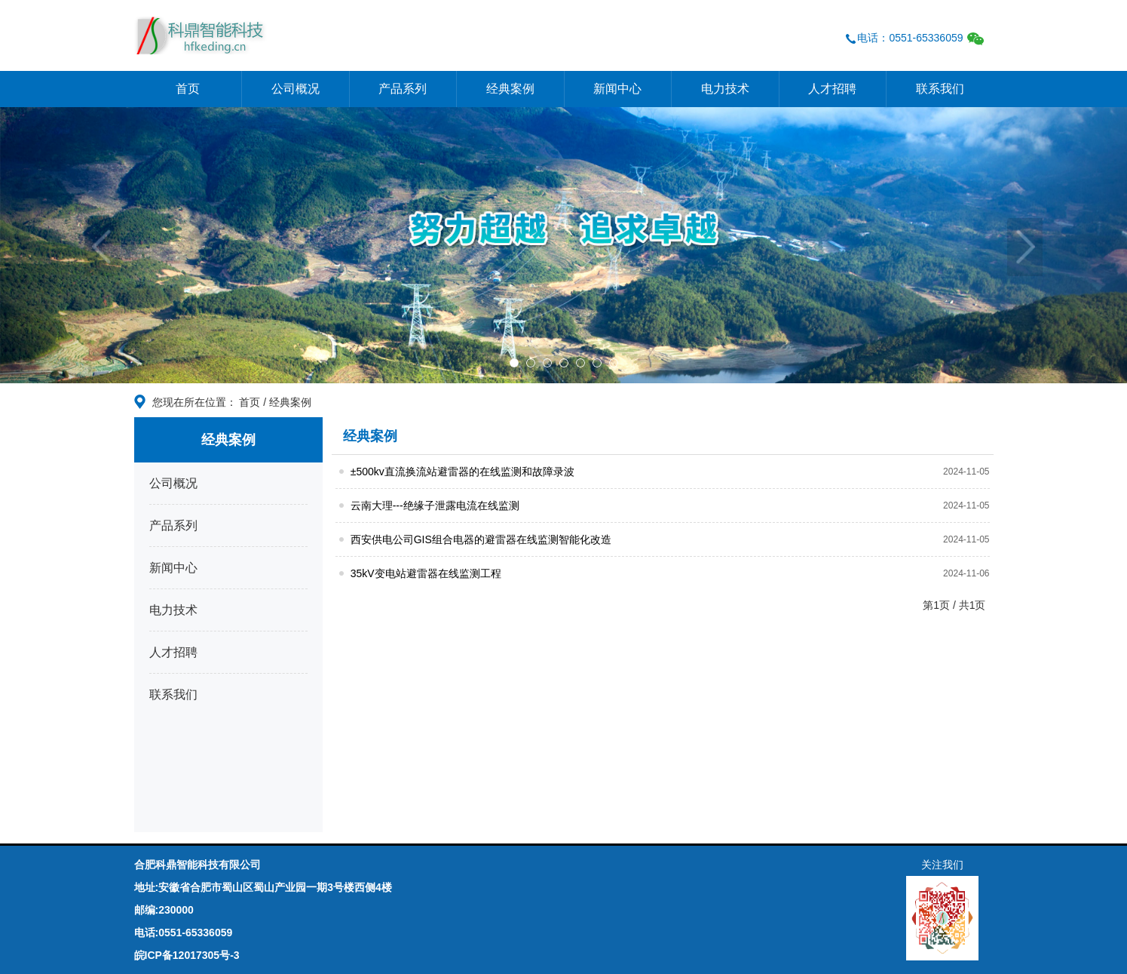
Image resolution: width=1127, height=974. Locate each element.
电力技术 (725, 88)
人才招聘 (832, 88)
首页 (188, 88)
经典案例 (510, 88)
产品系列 (402, 88)
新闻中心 (617, 88)
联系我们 (940, 88)
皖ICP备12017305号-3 (187, 955)
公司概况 (295, 88)
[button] (84, 245)
